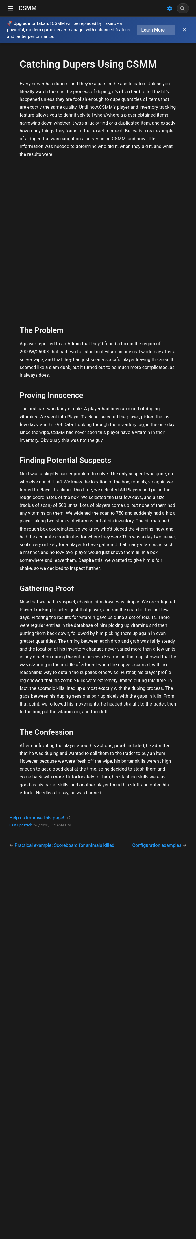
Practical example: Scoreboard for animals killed (64, 845)
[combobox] (183, 8)
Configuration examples (157, 845)
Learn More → (156, 30)
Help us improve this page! (36, 818)
